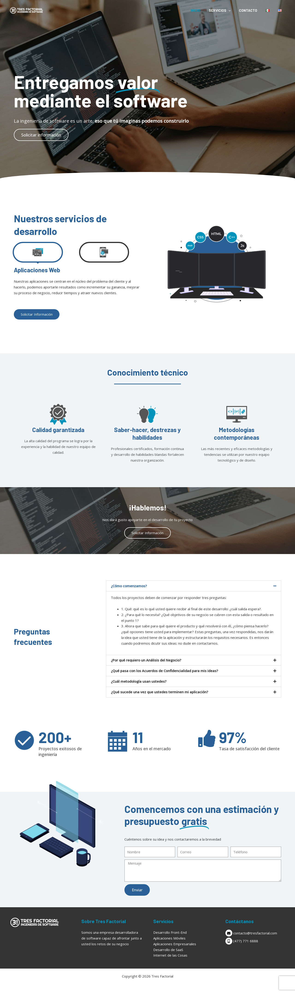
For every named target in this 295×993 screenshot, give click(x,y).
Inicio (202, 10)
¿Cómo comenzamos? (129, 586)
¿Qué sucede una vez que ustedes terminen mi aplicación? (159, 692)
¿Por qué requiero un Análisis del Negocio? (146, 660)
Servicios (225, 10)
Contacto (252, 10)
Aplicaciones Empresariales (174, 944)
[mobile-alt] (255, 941)
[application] (234, 10)
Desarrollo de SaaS (168, 949)
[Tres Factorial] (26, 10)
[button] (193, 586)
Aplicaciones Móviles (169, 938)
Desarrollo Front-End (170, 932)
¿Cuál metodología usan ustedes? (138, 681)
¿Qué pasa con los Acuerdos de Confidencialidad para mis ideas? (164, 670)
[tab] (38, 252)
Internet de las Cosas (170, 955)
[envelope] (255, 933)
